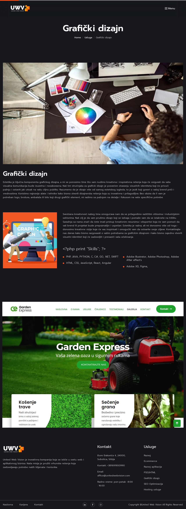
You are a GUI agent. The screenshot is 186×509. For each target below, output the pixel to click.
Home (77, 37)
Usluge (88, 37)
